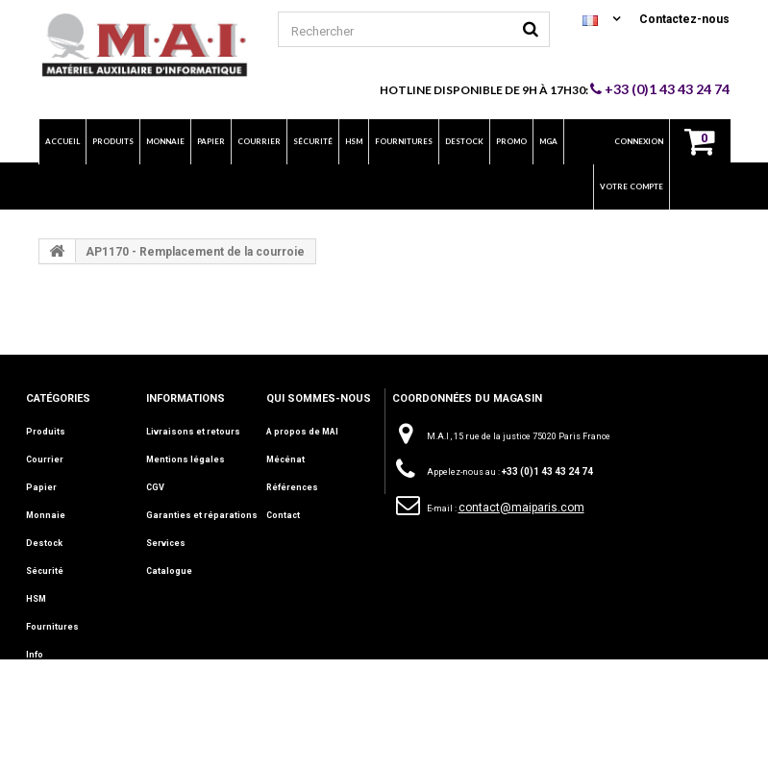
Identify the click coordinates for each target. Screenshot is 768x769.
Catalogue (169, 571)
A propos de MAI (302, 431)
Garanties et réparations (202, 515)
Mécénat (285, 459)
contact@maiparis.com (521, 507)
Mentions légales (185, 459)
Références (292, 487)
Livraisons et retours (193, 431)
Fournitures (52, 627)
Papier (41, 487)
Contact (283, 515)
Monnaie (45, 515)
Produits (45, 431)
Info (34, 654)
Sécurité (44, 571)
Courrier (44, 459)
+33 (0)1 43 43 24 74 (660, 89)
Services (166, 543)
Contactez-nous (684, 19)
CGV (155, 487)
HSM (36, 599)
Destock (44, 543)
